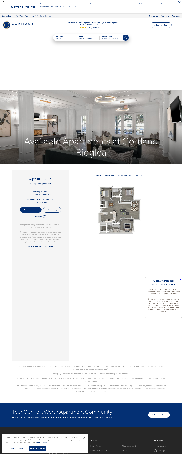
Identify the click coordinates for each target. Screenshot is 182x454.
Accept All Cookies (37, 448)
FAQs (30, 188)
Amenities (95, 404)
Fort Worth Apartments (25, 16)
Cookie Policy (41, 442)
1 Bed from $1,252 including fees (77, 23)
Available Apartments (100, 391)
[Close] (84, 437)
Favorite (40, 158)
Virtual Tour (109, 117)
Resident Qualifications (44, 188)
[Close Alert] (179, 2)
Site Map (102, 433)
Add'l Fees (35, 136)
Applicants (176, 16)
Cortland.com (7, 16)
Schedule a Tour (160, 25)
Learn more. (44, 10)
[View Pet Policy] (70, 400)
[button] (3, 1)
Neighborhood (129, 387)
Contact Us (153, 16)
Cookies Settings (16, 448)
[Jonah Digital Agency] (164, 431)
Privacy (79, 433)
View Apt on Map (124, 117)
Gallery (98, 117)
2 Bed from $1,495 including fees (105, 23)
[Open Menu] (177, 25)
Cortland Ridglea (44, 16)
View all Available (40, 144)
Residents (165, 16)
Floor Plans (95, 387)
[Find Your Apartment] (126, 38)
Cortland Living (97, 409)
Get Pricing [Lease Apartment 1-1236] (52, 151)
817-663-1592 (55, 387)
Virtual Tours (96, 396)
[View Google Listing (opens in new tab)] (91, 27)
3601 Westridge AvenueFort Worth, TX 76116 (60, 393)
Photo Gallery (96, 400)
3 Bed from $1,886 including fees (91, 25)
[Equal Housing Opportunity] (50, 400)
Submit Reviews (90, 433)
